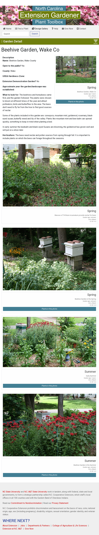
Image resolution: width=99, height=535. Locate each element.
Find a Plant (21, 28)
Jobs (22, 525)
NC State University (11, 491)
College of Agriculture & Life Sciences (70, 525)
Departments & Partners (39, 525)
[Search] (15, 33)
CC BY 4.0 (93, 98)
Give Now (67, 28)
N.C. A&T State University (35, 491)
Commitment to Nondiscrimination (26, 503)
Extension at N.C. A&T (12, 528)
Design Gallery (40, 28)
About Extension (10, 525)
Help (55, 28)
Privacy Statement (60, 503)
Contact (81, 28)
